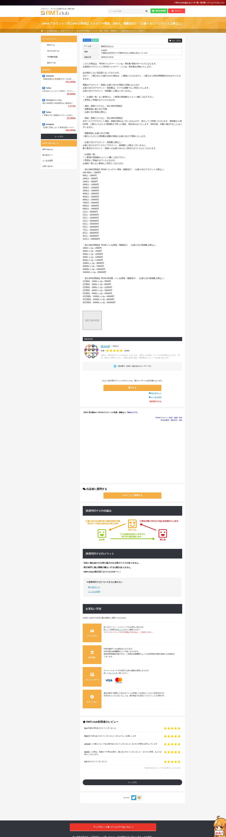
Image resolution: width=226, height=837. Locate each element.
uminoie (87, 744)
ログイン (177, 11)
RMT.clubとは (47, 149)
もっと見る (132, 782)
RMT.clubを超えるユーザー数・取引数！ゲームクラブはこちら (199, 3)
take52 (86, 752)
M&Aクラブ (132, 412)
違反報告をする (155, 401)
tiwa (85, 728)
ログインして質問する (132, 495)
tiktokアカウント (107, 46)
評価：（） (116, 350)
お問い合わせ (47, 166)
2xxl (85, 761)
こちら (121, 630)
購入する (132, 387)
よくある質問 (156, 397)
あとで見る (176, 41)
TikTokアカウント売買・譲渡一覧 (168, 418)
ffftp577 (87, 736)
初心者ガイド (156, 393)
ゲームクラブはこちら (113, 827)
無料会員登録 (159, 11)
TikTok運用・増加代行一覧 (171, 420)
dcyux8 (105, 346)
